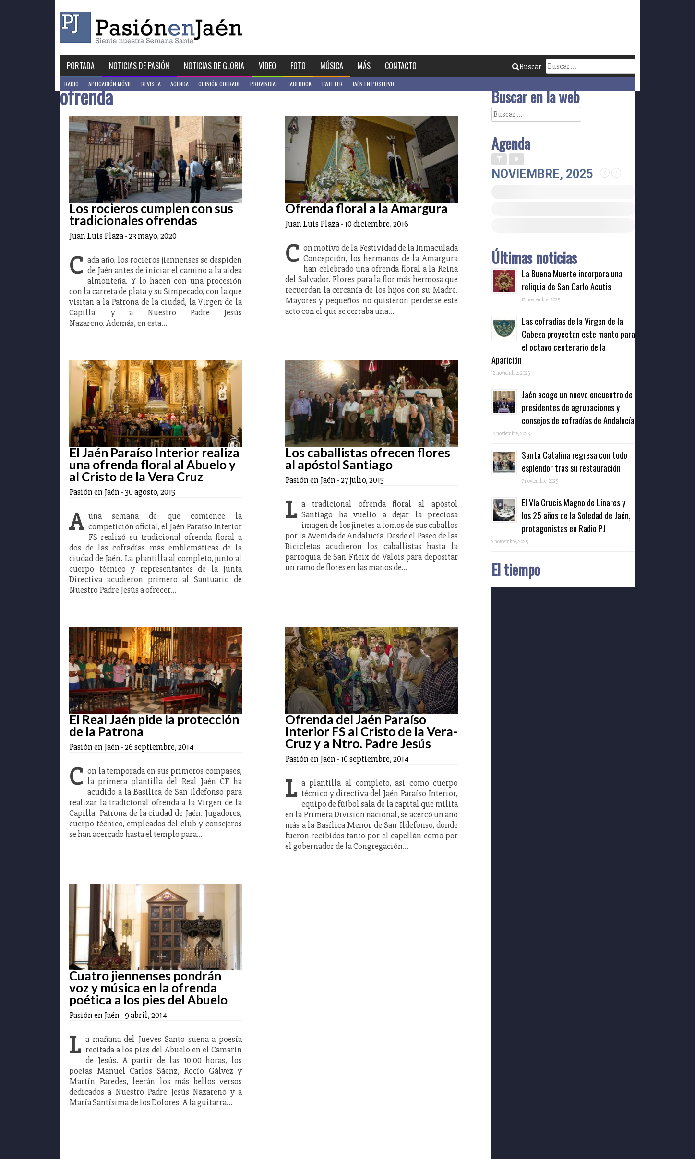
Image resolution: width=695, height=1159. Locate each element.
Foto (298, 66)
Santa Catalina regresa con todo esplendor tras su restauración (574, 461)
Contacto (401, 66)
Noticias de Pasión (139, 66)
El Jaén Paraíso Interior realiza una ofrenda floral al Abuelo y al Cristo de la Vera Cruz (154, 464)
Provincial (264, 84)
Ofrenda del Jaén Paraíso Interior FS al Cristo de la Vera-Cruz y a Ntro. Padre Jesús (371, 731)
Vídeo (267, 66)
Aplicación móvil (110, 84)
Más (364, 66)
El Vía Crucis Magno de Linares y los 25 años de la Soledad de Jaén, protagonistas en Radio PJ (576, 515)
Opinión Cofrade (219, 84)
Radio (71, 84)
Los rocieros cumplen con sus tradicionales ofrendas (151, 214)
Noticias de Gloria (214, 66)
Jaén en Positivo (373, 84)
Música (331, 66)
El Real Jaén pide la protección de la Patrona (154, 725)
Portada (81, 66)
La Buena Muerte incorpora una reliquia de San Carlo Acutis (572, 280)
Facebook (300, 84)
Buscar (526, 67)
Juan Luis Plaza (96, 235)
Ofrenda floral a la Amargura (366, 208)
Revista (151, 84)
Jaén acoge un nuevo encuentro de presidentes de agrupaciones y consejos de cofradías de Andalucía (578, 407)
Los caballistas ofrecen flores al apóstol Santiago (367, 458)
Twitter (332, 84)
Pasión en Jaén (154, 28)
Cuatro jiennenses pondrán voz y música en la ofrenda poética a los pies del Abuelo (148, 987)
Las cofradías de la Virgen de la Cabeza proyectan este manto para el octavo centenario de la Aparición (563, 340)
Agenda (179, 84)
